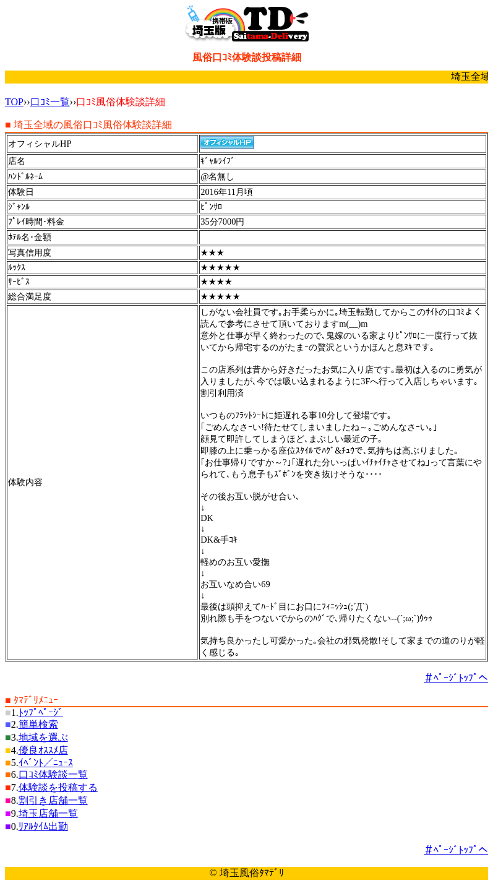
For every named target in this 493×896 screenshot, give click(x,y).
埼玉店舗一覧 (48, 813)
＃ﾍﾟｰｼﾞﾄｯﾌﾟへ (456, 678)
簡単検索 (38, 724)
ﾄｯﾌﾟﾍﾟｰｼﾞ (41, 712)
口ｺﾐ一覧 (50, 102)
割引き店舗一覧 (53, 800)
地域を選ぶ (43, 737)
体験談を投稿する (58, 787)
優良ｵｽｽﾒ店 (43, 750)
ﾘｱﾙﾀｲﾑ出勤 (43, 826)
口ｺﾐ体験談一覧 (53, 774)
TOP (14, 102)
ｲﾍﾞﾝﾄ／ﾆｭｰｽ (46, 762)
